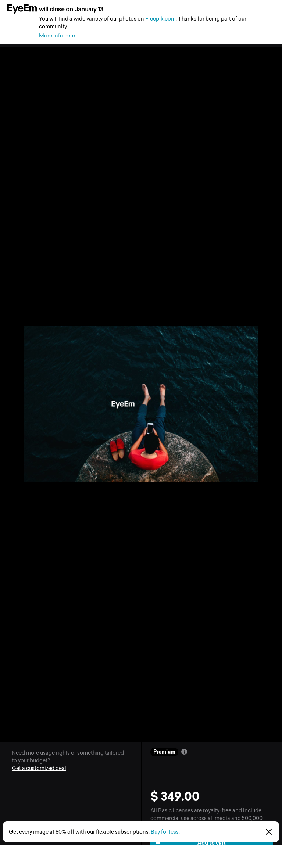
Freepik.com (160, 19)
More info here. (57, 36)
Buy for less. (165, 832)
